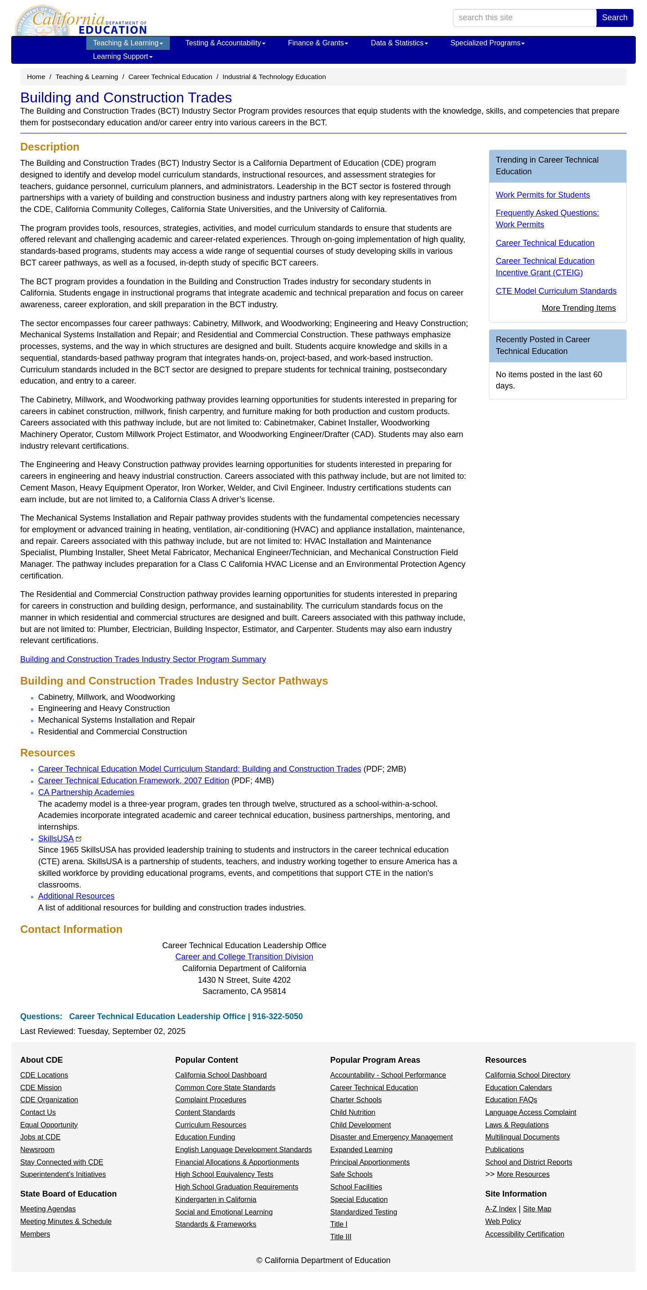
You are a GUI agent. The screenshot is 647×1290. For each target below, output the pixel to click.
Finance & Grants (318, 43)
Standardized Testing (363, 1212)
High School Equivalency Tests (224, 1174)
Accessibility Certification (524, 1234)
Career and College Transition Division (244, 956)
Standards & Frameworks (216, 1224)
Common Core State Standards (225, 1087)
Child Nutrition (352, 1112)
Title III (340, 1237)
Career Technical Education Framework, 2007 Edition (156, 780)
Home (36, 76)
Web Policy (503, 1221)
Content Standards (205, 1112)
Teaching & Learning (128, 43)
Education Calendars (518, 1087)
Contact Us (38, 1112)
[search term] (525, 18)
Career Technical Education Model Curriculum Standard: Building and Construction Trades (222, 768)
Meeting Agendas (48, 1209)
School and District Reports (528, 1162)
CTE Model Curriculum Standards (556, 291)
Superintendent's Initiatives (63, 1174)
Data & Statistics (399, 43)
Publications (504, 1149)
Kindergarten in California (216, 1199)
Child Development (360, 1125)
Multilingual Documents (522, 1137)
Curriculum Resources (210, 1125)
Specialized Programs (488, 43)
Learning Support (123, 56)
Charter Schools (356, 1100)
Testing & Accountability (226, 43)
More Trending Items (579, 308)
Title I (339, 1224)
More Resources (523, 1174)
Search (615, 17)
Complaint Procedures (210, 1100)
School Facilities (356, 1187)
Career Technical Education (171, 76)
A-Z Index (500, 1209)
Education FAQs (511, 1100)
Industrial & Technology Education (274, 76)
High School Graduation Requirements (236, 1187)
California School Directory (527, 1075)
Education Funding (205, 1137)
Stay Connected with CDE (61, 1162)
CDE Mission (41, 1087)
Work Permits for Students (543, 194)
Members (35, 1234)
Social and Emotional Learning (224, 1212)
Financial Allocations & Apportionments (237, 1162)
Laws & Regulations (517, 1125)
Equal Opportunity (49, 1125)
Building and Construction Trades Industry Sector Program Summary (143, 659)
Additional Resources (76, 896)
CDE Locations (44, 1075)
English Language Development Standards (243, 1149)
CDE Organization (49, 1100)
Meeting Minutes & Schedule (66, 1221)
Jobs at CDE (40, 1137)
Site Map (537, 1209)
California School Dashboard (221, 1075)
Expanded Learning (361, 1149)
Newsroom (37, 1149)
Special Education (359, 1199)
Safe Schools (351, 1174)
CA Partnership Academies (86, 792)
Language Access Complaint (530, 1112)
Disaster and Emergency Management (391, 1137)
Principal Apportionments (370, 1162)
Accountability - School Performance (388, 1075)
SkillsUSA (59, 838)
